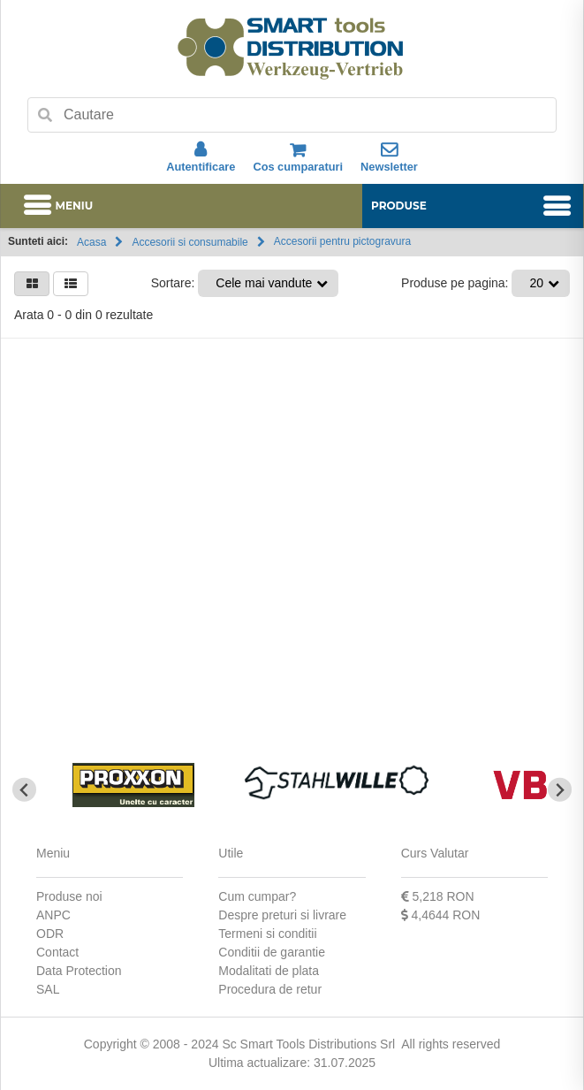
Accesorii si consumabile (189, 242)
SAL (47, 989)
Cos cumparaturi (298, 157)
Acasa (91, 242)
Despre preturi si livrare (282, 915)
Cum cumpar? (257, 896)
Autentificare (200, 157)
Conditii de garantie (271, 952)
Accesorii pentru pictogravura (342, 241)
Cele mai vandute (264, 283)
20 (536, 283)
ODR (50, 933)
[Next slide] (560, 790)
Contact (57, 952)
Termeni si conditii (267, 933)
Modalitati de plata (268, 971)
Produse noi (69, 896)
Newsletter (389, 157)
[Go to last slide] (24, 790)
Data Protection (79, 971)
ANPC (53, 915)
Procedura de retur (270, 989)
